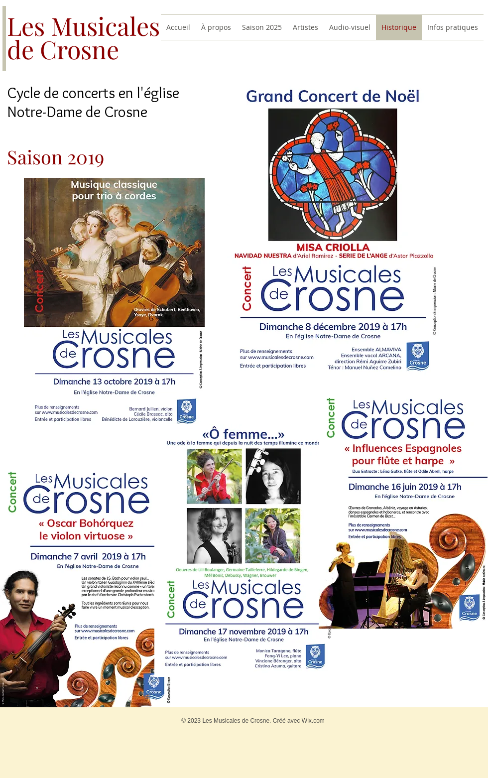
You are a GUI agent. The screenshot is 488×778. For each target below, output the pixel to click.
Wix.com (313, 720)
